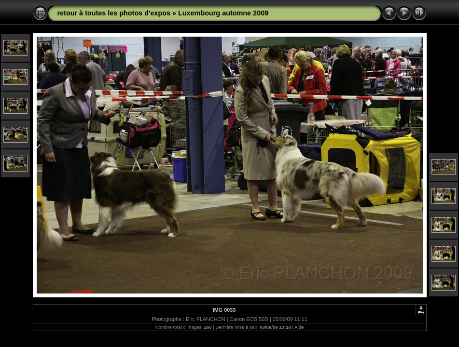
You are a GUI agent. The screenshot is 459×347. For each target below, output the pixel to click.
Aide (299, 327)
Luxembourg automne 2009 (223, 13)
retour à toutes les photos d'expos (114, 13)
